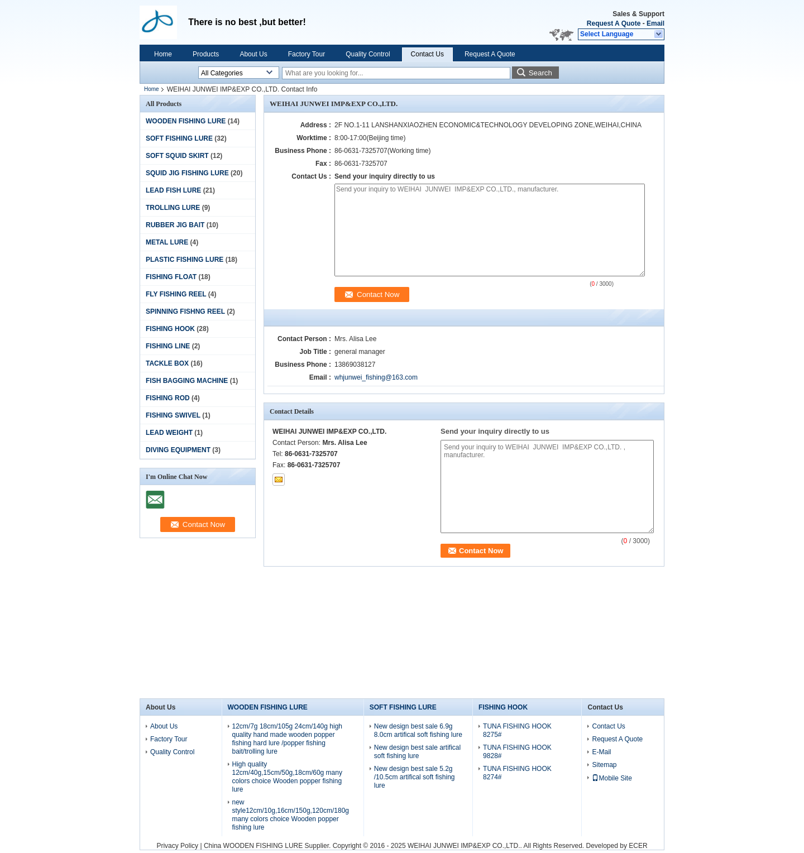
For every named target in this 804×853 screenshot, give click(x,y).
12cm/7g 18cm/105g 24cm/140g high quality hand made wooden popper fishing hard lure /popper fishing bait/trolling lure (287, 738)
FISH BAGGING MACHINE (187, 381)
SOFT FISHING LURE (179, 138)
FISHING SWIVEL (173, 415)
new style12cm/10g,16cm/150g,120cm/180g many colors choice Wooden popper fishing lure (290, 814)
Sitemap (604, 765)
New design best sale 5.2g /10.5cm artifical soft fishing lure (414, 777)
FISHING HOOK (170, 329)
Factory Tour (306, 54)
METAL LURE (167, 242)
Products (206, 54)
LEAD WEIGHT (169, 433)
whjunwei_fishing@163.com (376, 377)
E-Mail (601, 752)
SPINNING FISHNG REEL (185, 311)
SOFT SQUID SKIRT (177, 156)
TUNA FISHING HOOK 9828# (517, 752)
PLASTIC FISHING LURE (184, 259)
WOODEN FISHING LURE (186, 121)
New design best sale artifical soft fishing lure (417, 752)
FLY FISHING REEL (176, 294)
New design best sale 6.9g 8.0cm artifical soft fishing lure (418, 730)
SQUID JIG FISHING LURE (187, 173)
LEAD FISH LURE (173, 190)
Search (540, 73)
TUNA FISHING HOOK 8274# (517, 773)
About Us (253, 54)
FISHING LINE (168, 346)
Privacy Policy (177, 846)
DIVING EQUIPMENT (178, 450)
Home (163, 54)
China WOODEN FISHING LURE (253, 846)
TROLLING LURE (173, 208)
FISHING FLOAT (171, 277)
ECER (638, 846)
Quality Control (368, 54)
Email (655, 23)
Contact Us (427, 54)
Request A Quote (613, 23)
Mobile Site (611, 778)
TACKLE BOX (167, 363)
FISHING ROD (168, 398)
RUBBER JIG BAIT (175, 225)
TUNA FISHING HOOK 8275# (517, 730)
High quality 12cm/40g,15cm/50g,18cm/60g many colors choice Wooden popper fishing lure (287, 776)
